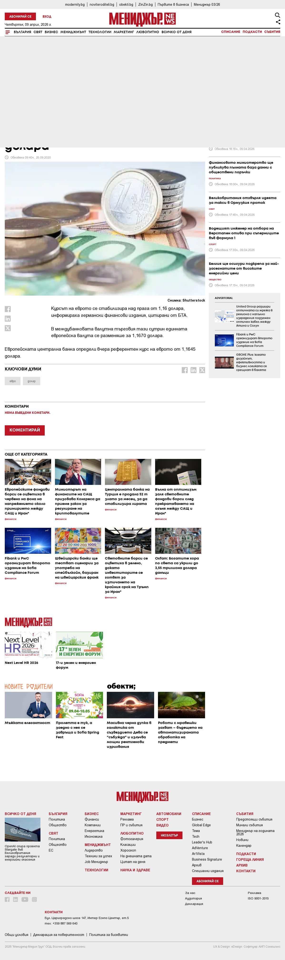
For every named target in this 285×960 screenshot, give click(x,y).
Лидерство (94, 850)
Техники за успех (98, 856)
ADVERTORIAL (224, 298)
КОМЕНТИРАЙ (25, 430)
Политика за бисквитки (108, 934)
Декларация (194, 903)
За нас (190, 892)
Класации (128, 844)
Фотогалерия (131, 839)
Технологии (99, 32)
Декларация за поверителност (58, 934)
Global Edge (201, 825)
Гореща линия (250, 859)
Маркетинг (124, 32)
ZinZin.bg (145, 4)
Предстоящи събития (254, 819)
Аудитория (193, 898)
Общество (58, 825)
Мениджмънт (73, 32)
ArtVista (198, 853)
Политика (57, 819)
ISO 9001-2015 (258, 898)
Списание (230, 32)
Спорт (162, 819)
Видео (162, 825)
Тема (196, 830)
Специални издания (208, 871)
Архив (196, 865)
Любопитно (147, 32)
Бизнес (51, 32)
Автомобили (168, 813)
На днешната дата (136, 856)
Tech (195, 836)
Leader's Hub (202, 842)
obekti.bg (126, 4)
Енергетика (94, 830)
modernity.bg (75, 4)
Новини (242, 840)
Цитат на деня (132, 861)
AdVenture (200, 848)
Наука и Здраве (135, 870)
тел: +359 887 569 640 (61, 923)
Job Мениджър (96, 861)
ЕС (51, 850)
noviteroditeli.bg (102, 4)
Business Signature (207, 859)
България (22, 32)
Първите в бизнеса (173, 4)
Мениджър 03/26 (207, 4)
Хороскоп (128, 850)
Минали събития (249, 825)
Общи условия (16, 934)
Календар (243, 845)
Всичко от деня (177, 32)
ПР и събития (131, 825)
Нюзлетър (169, 835)
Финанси (92, 819)
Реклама (127, 819)
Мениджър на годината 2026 (255, 832)
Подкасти (252, 32)
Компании (93, 825)
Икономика (94, 836)
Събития (272, 32)
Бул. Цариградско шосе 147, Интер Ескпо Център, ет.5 (87, 917)
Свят (38, 32)
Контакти (246, 871)
